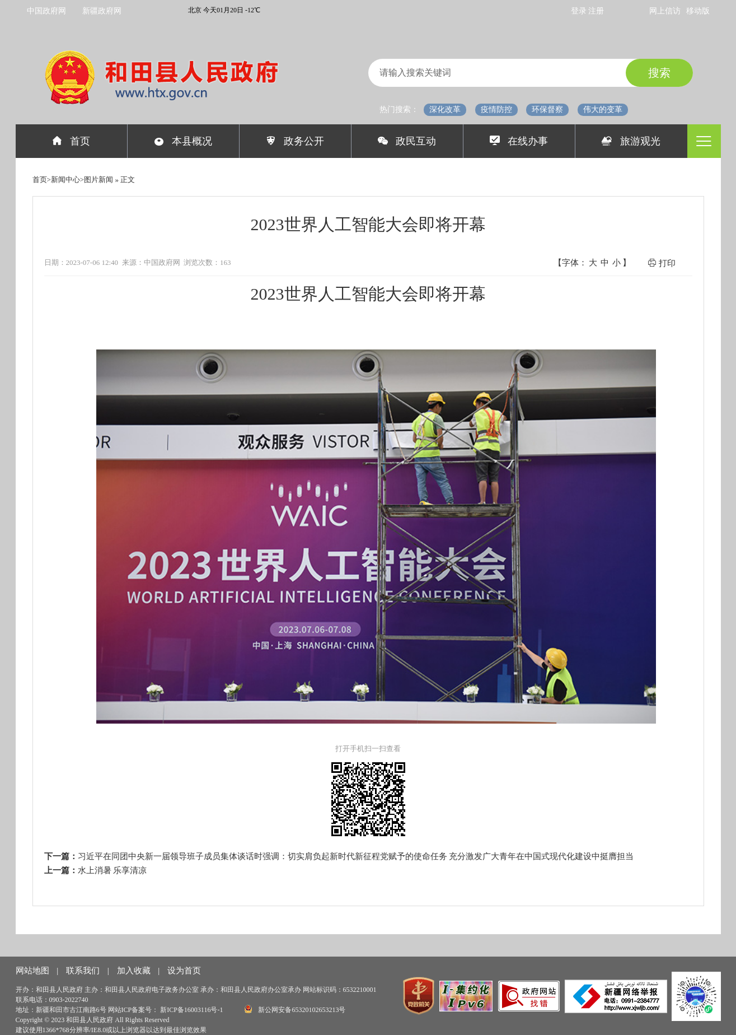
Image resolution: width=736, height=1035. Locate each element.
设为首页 (184, 970)
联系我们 (84, 970)
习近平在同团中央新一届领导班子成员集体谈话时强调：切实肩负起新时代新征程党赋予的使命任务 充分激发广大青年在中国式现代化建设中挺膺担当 (356, 856)
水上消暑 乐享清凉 (112, 870)
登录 (580, 11)
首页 (71, 141)
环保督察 (547, 109)
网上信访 (665, 11)
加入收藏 (135, 970)
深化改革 (445, 109)
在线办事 (519, 141)
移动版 (698, 11)
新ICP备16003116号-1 (192, 1010)
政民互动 (407, 141)
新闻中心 (65, 179)
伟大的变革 (602, 109)
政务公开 (295, 141)
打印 (662, 263)
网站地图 (33, 970)
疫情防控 (496, 109)
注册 (596, 11)
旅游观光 (631, 141)
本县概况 (183, 141)
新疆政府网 (101, 11)
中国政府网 (46, 11)
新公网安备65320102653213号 (295, 1009)
